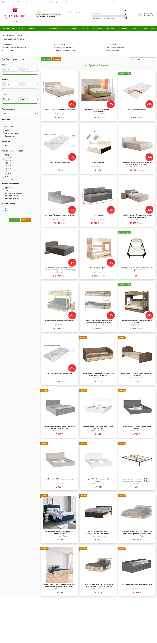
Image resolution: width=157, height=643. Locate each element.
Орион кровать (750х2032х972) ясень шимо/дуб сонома (137, 374)
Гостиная (72, 28)
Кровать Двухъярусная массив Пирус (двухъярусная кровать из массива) (98, 321)
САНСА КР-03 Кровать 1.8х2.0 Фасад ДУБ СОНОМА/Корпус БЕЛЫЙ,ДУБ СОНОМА (137, 533)
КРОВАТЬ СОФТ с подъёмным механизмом (59, 109)
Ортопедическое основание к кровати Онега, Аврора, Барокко (137, 269)
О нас (32, 2)
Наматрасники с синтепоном (59, 162)
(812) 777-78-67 (74, 12)
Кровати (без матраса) (63, 47)
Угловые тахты (8, 51)
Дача (145, 28)
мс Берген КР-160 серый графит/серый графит (137, 427)
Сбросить (25, 220)
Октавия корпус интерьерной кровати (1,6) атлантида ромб (59, 533)
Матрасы (123, 28)
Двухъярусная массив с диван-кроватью (59, 320)
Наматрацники (112, 51)
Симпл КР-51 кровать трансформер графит (136, 584)
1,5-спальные (59, 44)
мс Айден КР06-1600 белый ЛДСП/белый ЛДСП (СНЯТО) (98, 427)
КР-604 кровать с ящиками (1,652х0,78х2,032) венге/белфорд (98, 533)
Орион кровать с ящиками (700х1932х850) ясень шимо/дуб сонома (98, 374)
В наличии (46, 59)
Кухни (22, 28)
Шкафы (32, 28)
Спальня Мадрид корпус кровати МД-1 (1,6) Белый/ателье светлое (59, 427)
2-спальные (111, 44)
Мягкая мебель (55, 28)
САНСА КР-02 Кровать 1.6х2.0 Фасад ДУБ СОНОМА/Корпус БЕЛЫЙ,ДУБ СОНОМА (59, 585)
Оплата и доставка (86, 2)
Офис (153, 28)
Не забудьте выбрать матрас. (98, 65)
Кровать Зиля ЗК (98, 162)
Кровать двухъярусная (98, 268)
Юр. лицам (53, 2)
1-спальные (7, 44)
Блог (103, 2)
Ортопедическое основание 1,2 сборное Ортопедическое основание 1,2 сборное (136, 480)
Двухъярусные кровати (116, 47)
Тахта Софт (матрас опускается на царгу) (59, 215)
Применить (14, 220)
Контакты (149, 2)
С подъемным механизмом (65, 51)
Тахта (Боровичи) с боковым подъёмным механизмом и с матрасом (137, 216)
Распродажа (8, 28)
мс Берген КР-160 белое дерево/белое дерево (98, 480)
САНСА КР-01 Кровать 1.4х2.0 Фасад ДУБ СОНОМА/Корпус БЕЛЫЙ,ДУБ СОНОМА (98, 585)
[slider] (2, 74)
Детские (110, 28)
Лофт (41, 28)
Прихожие (97, 28)
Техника (135, 28)
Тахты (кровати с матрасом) (14, 47)
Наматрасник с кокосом (137, 109)
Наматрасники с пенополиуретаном (59, 373)
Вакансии (68, 2)
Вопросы (115, 2)
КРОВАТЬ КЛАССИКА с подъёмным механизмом (98, 110)
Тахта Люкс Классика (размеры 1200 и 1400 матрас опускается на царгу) (137, 163)
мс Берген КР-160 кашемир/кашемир (59, 479)
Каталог (20, 2)
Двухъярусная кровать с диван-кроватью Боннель (137, 321)
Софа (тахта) (98, 215)
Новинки (6, 2)
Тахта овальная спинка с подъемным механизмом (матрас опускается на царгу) (59, 269)
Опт (41, 2)
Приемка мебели (132, 2)
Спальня (84, 28)
